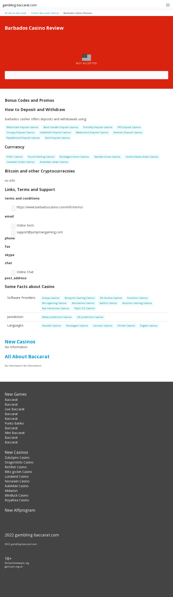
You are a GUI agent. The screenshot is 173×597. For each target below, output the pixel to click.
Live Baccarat (15, 409)
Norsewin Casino (17, 481)
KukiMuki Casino (17, 486)
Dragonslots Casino (19, 462)
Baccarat (11, 399)
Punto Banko (14, 423)
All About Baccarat (15, 13)
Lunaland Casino (17, 476)
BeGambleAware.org (17, 563)
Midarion (11, 490)
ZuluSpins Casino (17, 457)
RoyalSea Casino (17, 500)
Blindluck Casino (16, 495)
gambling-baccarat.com (19, 5)
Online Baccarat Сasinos (45, 13)
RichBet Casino (16, 467)
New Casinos (20, 341)
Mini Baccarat (15, 433)
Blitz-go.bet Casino (18, 472)
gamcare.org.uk (14, 566)
